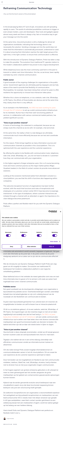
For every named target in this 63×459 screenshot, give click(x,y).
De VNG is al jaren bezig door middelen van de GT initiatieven (28, 333)
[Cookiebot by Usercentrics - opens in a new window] (50, 211)
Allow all (51, 246)
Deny (11, 246)
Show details (54, 241)
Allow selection (31, 246)
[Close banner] (60, 211)
